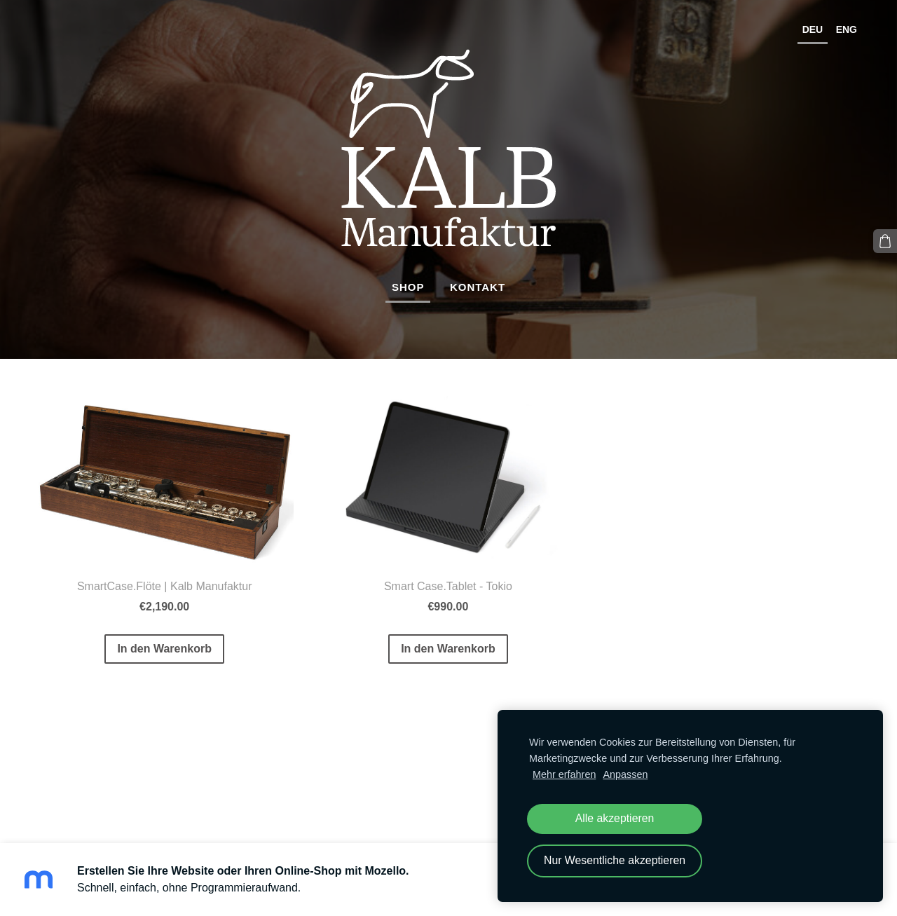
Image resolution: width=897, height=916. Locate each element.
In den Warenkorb (164, 649)
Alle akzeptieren (615, 818)
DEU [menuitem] (812, 29)
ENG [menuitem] (846, 29)
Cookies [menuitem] (55, 767)
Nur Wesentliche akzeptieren (614, 860)
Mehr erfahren (564, 774)
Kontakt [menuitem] (477, 287)
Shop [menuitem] (408, 287)
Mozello (109, 806)
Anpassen (625, 774)
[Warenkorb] (885, 241)
